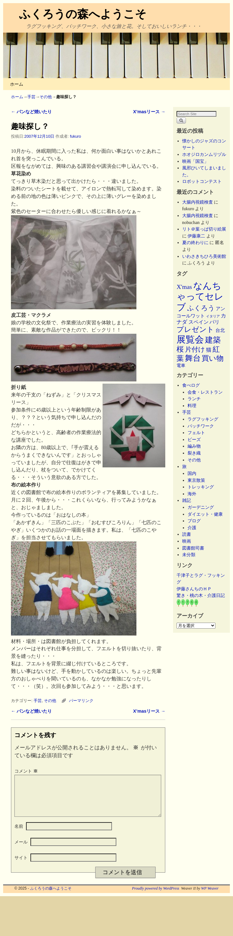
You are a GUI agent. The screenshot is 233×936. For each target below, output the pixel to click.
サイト (21, 865)
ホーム (16, 84)
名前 (18, 833)
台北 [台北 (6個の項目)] (220, 330)
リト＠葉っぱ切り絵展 (204, 228)
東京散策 (198, 480)
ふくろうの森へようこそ (82, 14)
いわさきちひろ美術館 (204, 256)
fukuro (75, 136)
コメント (26, 771)
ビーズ (194, 439)
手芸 (31, 96)
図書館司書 (193, 547)
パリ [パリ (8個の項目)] (214, 322)
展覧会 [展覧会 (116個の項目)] (190, 339)
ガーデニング (201, 507)
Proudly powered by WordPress (155, 896)
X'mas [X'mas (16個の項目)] (184, 287)
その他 (46, 96)
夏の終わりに (195, 242)
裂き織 (194, 452)
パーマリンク (81, 700)
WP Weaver (210, 896)
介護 (192, 527)
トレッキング (201, 486)
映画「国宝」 (195, 161)
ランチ (194, 398)
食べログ (191, 385)
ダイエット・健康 (205, 514)
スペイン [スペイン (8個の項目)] (198, 322)
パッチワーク (203, 425)
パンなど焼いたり (31, 111)
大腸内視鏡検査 (197, 202)
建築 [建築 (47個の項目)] (213, 340)
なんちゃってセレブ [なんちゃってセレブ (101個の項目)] (200, 296)
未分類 (188, 554)
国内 (192, 473)
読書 (186, 534)
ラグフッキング (203, 419)
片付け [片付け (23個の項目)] (195, 349)
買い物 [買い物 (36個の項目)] (213, 358)
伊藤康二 (196, 235)
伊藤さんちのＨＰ (194, 588)
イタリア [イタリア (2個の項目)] (213, 316)
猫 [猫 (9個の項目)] (208, 350)
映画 (186, 541)
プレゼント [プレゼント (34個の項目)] (195, 329)
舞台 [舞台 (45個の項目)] (193, 358)
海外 (192, 493)
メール (21, 849)
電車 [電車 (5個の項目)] (181, 365)
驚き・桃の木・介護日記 (201, 595)
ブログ (194, 520)
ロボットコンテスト (202, 181)
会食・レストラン (205, 392)
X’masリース (149, 111)
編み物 (194, 446)
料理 (192, 405)
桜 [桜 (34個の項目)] (180, 349)
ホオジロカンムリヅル (204, 154)
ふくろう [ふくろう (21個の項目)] (201, 308)
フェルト (196, 432)
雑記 (186, 500)
